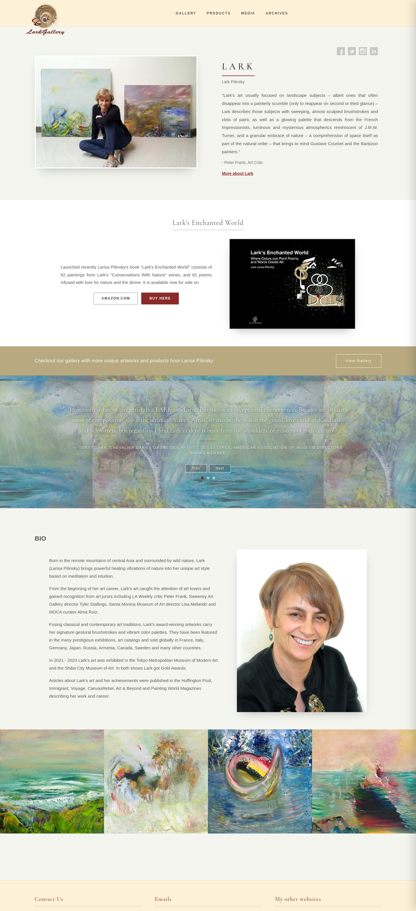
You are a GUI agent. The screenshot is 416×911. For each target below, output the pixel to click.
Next (220, 468)
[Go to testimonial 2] (208, 477)
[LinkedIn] (374, 51)
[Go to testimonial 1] (202, 477)
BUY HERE (160, 298)
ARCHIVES (276, 13)
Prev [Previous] (196, 468)
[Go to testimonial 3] (213, 477)
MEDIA (248, 13)
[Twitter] (352, 51)
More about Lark (237, 173)
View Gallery (359, 361)
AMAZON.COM (115, 298)
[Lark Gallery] (47, 13)
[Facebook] (341, 51)
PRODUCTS (219, 13)
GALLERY (186, 13)
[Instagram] (363, 51)
